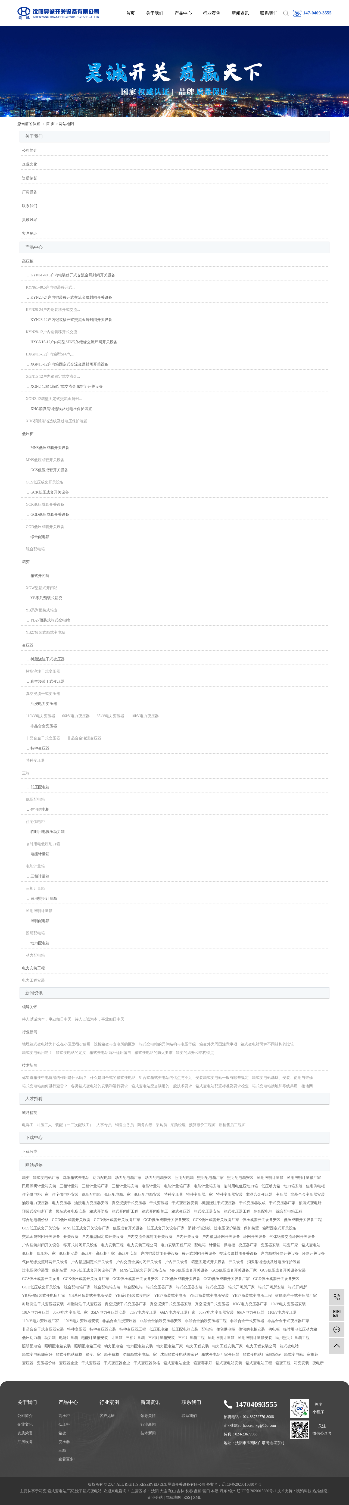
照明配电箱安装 (240, 1178)
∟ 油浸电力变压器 (39, 704)
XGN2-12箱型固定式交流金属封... (52, 399)
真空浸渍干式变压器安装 (171, 1304)
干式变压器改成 (252, 1203)
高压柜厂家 (105, 1253)
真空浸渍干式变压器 (41, 694)
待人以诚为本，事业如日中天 (46, 1019)
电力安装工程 (33, 968)
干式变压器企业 (117, 1363)
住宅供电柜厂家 (35, 1194)
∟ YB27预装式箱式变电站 (46, 620)
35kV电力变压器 (108, 716)
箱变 (26, 562)
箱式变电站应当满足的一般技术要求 (161, 1086)
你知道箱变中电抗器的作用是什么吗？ (54, 1078)
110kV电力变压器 (38, 716)
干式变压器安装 (185, 1203)
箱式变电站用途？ (37, 1053)
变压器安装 (270, 1245)
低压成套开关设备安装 (261, 1220)
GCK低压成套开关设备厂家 (216, 1220)
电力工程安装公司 (261, 1346)
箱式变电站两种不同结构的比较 (267, 1044)
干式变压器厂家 (282, 1203)
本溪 (215, 1491)
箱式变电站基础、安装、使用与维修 (282, 1078)
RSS (186, 1497)
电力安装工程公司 (142, 1245)
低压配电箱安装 (147, 1194)
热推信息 (320, 1491)
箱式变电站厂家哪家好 (262, 1355)
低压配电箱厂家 (117, 1194)
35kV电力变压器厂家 (70, 1312)
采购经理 (178, 1125)
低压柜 (27, 434)
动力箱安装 (293, 1186)
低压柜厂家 (46, 1253)
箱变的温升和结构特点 (195, 1053)
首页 (130, 13)
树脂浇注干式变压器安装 (43, 1304)
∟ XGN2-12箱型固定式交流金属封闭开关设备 (62, 387)
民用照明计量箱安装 (39, 1186)
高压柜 (27, 261)
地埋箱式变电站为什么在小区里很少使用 (56, 1044)
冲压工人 (44, 1125)
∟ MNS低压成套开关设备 (45, 448)
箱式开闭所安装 (271, 1287)
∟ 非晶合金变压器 (39, 726)
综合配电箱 (33, 549)
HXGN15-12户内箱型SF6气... (48, 354)
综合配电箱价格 (35, 1220)
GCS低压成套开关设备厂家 (234, 1270)
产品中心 (183, 13)
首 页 (50, 124)
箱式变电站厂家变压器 (220, 1355)
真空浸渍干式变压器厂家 (126, 1304)
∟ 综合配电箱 (35, 537)
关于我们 (154, 13)
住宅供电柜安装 (65, 1194)
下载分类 (29, 1152)
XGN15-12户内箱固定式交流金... (51, 376)
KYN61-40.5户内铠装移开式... (48, 287)
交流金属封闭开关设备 (41, 1237)
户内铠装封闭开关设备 (41, 1245)
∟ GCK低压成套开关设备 (45, 492)
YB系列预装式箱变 (40, 610)
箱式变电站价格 (69, 1355)
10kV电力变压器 (143, 716)
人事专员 (104, 1125)
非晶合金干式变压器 (41, 738)
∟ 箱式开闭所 (35, 576)
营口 (206, 1491)
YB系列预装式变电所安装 (90, 1296)
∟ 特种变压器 (35, 748)
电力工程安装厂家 (227, 1346)
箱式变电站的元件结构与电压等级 (167, 1044)
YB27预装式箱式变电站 (43, 632)
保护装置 (251, 1228)
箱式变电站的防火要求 (154, 1053)
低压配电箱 (33, 799)
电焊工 (27, 1125)
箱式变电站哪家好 (37, 1355)
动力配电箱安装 (158, 1178)
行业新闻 (29, 1032)
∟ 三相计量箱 (35, 876)
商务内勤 (144, 1125)
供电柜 (229, 1245)
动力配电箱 (33, 955)
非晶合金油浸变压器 (82, 738)
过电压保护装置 (227, 1228)
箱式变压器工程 (237, 1211)
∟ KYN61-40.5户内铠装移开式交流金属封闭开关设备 (68, 275)
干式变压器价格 (146, 1363)
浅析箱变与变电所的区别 (115, 1044)
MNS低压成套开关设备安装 (143, 1270)
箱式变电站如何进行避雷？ (45, 1086)
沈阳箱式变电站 (76, 1178)
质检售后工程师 (232, 1125)
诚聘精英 (29, 1113)
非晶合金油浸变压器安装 (161, 1321)
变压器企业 (68, 1363)
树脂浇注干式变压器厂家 (296, 1296)
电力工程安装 (33, 980)
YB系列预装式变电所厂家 (43, 1296)
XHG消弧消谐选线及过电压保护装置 (54, 421)
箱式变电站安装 (229, 1363)
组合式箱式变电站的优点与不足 (165, 1078)
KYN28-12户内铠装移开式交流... (51, 332)
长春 (189, 1491)
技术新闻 (29, 1065)
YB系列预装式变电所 (133, 1296)
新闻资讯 (240, 13)
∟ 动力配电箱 (35, 943)
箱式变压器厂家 (159, 1287)
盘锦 (197, 1491)
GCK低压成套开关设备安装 (136, 1279)
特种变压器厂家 (199, 1194)
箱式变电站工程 (258, 1363)
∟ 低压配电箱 (35, 787)
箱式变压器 (181, 1211)
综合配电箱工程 (289, 1211)
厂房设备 (29, 192)
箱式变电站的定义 (71, 1053)
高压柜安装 (127, 1253)
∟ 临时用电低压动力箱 (43, 832)
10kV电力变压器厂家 (249, 1304)
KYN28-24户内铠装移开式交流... (51, 310)
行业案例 (211, 13)
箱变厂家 (290, 1245)
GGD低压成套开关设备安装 (167, 1220)
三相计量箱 (33, 888)
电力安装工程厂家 (176, 1245)
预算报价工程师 (202, 1125)
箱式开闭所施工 (155, 1211)
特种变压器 (33, 760)
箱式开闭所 (98, 1211)
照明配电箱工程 (87, 1346)
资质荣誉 (29, 178)
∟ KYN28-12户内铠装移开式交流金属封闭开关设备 (67, 320)
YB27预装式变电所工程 (252, 1296)
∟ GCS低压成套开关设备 (45, 470)
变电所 (318, 1363)
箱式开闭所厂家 (241, 1287)
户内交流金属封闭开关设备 (150, 1237)
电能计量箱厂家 (177, 1186)
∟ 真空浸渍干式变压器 (43, 681)
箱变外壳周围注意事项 (218, 1044)
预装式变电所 (310, 1203)
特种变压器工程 (132, 1329)
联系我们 (269, 13)
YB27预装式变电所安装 (209, 1296)
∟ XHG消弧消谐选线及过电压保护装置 (57, 409)
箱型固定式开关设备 (279, 1228)
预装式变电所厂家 (37, 1211)
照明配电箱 (33, 933)
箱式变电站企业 (176, 1363)
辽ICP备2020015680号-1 (241, 1484)
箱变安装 (301, 1363)
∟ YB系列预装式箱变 (42, 598)
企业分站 (155, 1497)
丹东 (223, 1491)
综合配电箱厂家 (77, 1287)
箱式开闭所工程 (125, 1211)
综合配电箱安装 (107, 1287)
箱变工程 (283, 1363)
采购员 (161, 1125)
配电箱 (200, 1245)
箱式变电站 (310, 1245)
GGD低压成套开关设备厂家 (117, 1220)
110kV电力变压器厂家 (40, 1321)
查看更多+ (67, 1459)
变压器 (27, 645)
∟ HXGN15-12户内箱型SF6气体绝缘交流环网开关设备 (69, 342)
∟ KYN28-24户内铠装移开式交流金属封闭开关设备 (67, 297)
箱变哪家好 (202, 1363)
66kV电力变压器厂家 (177, 1312)
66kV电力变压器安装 (216, 1312)
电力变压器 (61, 1203)
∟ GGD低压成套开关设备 (45, 515)
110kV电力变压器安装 (80, 1321)
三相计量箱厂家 (95, 1186)
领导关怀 (29, 1007)
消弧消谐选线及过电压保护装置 (273, 1262)
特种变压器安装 (229, 1194)
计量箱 (214, 1245)
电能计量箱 (33, 866)
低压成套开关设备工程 (303, 1220)
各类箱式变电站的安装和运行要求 (99, 1086)
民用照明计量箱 (37, 911)
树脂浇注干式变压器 (41, 671)
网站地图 (173, 1497)
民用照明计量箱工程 (292, 1338)
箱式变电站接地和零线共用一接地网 (282, 1086)
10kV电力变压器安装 (288, 1304)
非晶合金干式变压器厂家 (288, 1321)
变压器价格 (46, 1363)
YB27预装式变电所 (170, 1296)
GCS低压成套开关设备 (43, 482)
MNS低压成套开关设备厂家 (86, 1228)
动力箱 (50, 1338)
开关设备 (71, 1237)
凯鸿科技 (303, 1491)
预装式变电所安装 (71, 1211)
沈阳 (155, 1491)
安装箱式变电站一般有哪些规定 (222, 1078)
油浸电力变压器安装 (91, 1203)
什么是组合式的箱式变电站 (113, 1078)
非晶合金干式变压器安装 (43, 1329)
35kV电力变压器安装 (108, 1312)
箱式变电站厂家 (46, 1178)
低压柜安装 (68, 1253)
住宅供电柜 (33, 822)
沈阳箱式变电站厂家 (140, 1355)
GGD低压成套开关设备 (43, 527)
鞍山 (172, 1491)
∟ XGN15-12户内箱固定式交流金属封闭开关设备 (65, 364)
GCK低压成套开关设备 (43, 504)
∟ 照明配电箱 (35, 921)
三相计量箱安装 (125, 1186)
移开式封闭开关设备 (80, 1245)
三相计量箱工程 (191, 1338)
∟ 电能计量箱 (35, 854)
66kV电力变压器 (74, 716)
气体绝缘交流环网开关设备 (292, 1237)
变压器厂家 (247, 1245)
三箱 (26, 773)
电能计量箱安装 (207, 1186)
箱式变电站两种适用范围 (110, 1053)
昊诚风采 (29, 220)
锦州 (232, 1491)
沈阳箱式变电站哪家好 (179, 1355)
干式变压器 (158, 1203)
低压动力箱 (270, 1186)
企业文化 (29, 164)
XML (197, 1497)
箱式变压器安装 (207, 1211)
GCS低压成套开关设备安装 (283, 1270)
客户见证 (29, 234)
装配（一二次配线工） (74, 1125)
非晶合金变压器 (259, 1194)
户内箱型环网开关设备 (221, 1237)
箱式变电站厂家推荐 (301, 1355)
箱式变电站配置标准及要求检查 (222, 1086)
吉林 (180, 1491)
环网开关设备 (254, 1237)
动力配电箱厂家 (128, 1178)
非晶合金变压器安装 (308, 1194)
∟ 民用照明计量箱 (39, 899)
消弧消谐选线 (199, 1228)
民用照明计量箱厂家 (304, 1178)
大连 (163, 1491)
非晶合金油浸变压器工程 (206, 1321)
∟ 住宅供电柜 (35, 809)
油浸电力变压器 (35, 1203)
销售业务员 (124, 1125)
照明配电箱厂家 (210, 1178)
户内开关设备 (187, 1237)
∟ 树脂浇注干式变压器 (43, 659)
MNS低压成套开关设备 (43, 460)
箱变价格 (111, 1355)
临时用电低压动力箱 (41, 844)
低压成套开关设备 (128, 1228)
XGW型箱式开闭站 (40, 588)
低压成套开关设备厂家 (166, 1228)
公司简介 (29, 150)
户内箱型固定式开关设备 (103, 1237)
